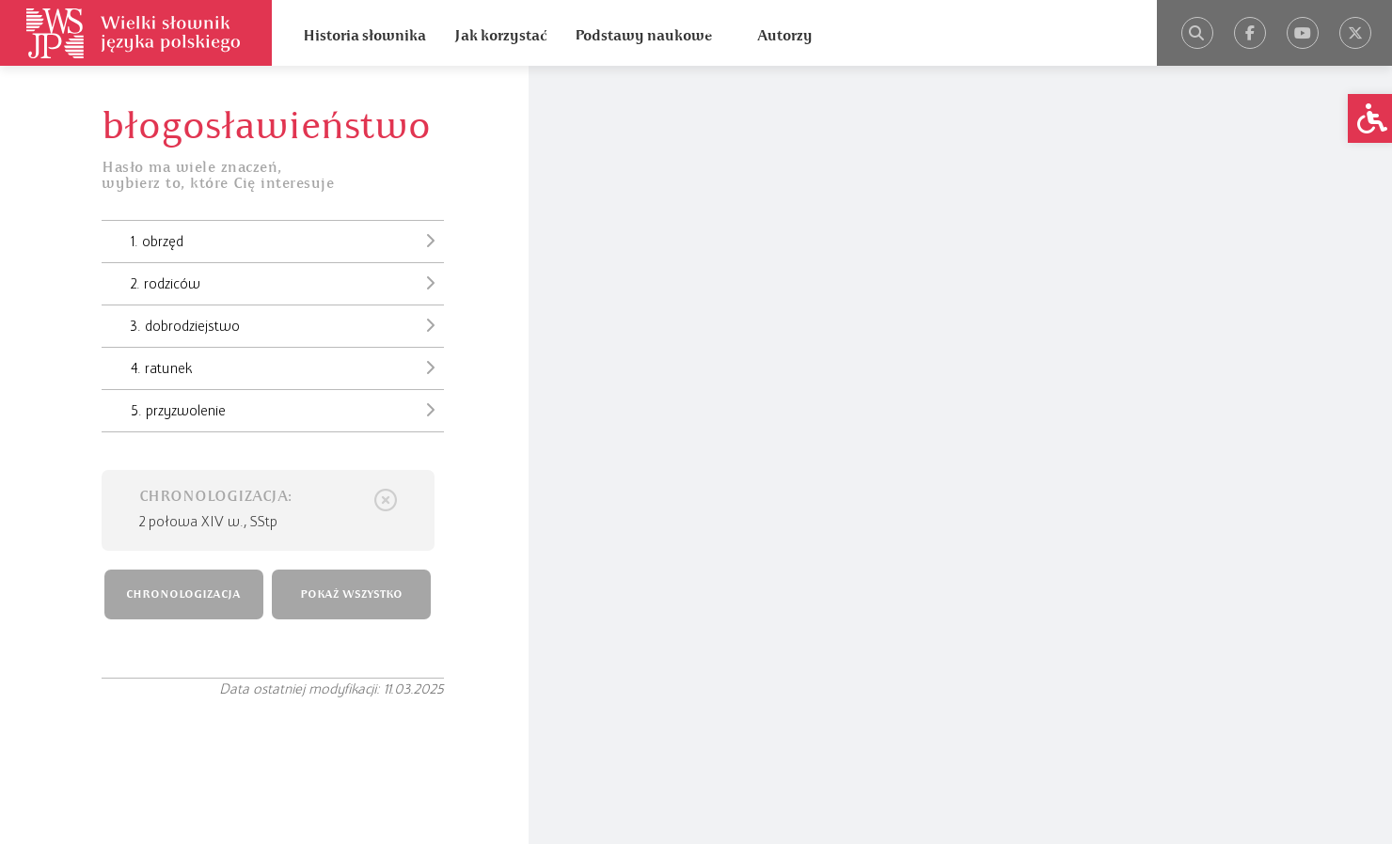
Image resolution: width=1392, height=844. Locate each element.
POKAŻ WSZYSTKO (351, 594)
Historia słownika (364, 35)
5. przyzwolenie (287, 410)
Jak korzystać (500, 35)
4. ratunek (287, 367)
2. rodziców (287, 283)
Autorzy (785, 35)
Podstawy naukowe (643, 35)
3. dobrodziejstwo (287, 325)
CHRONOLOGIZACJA (183, 594)
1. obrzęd (287, 241)
